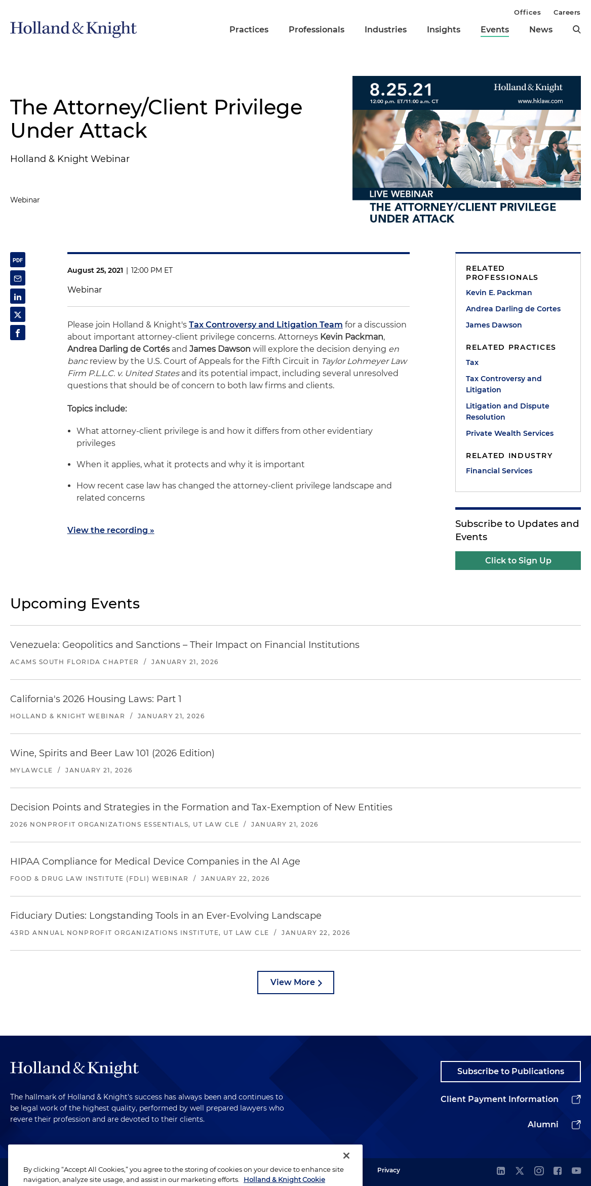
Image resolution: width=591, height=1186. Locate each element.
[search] (577, 29)
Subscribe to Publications (510, 1071)
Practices (248, 29)
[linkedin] (501, 1171)
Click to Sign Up (518, 560)
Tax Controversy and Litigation (504, 384)
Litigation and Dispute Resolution (507, 411)
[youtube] (576, 1171)
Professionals (316, 29)
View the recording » (110, 530)
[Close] (346, 1168)
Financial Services (499, 470)
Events (495, 29)
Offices (527, 12)
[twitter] (519, 1171)
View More (292, 982)
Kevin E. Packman (499, 292)
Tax (472, 362)
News (541, 29)
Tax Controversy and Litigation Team (266, 325)
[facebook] (558, 1171)
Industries (386, 29)
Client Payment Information (500, 1099)
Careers (567, 12)
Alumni (543, 1124)
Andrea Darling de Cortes (513, 308)
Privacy (388, 1170)
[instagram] (538, 1171)
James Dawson (494, 325)
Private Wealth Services (510, 433)
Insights (443, 29)
